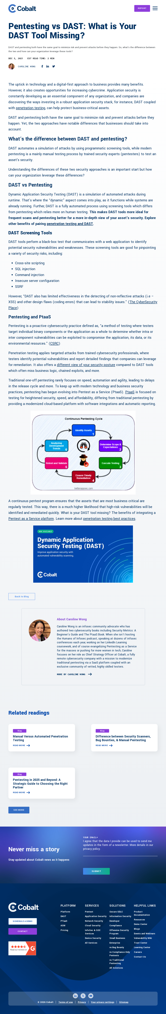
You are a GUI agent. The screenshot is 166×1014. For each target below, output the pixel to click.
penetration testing (30, 108)
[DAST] (63, 916)
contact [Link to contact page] (23, 931)
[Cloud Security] (92, 925)
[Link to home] (22, 8)
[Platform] (65, 912)
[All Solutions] (116, 968)
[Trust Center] (140, 943)
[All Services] (91, 943)
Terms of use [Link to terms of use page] (65, 1002)
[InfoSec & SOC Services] (96, 932)
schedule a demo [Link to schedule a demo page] (23, 921)
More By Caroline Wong (71, 674)
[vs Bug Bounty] (116, 947)
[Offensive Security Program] (120, 932)
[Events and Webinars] (144, 933)
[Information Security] (120, 916)
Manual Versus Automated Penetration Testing (40, 738)
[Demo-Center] (140, 924)
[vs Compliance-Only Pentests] (120, 954)
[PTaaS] (64, 921)
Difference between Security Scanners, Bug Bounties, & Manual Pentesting (123, 738)
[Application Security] (95, 916)
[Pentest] (89, 912)
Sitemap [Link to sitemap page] (123, 1002)
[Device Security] (93, 938)
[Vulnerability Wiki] (143, 938)
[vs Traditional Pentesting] (120, 962)
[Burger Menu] (155, 8)
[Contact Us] (140, 957)
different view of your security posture (86, 364)
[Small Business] (117, 938)
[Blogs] (137, 929)
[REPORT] (142, 8)
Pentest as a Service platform (31, 518)
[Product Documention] (145, 913)
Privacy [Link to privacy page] (82, 1002)
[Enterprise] (114, 943)
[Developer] (114, 921)
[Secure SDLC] (116, 912)
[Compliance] (115, 925)
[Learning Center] (142, 947)
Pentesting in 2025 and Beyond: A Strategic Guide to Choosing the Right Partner (40, 783)
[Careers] (138, 952)
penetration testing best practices (109, 518)
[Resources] (139, 920)
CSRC (54, 343)
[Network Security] (94, 921)
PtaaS (129, 392)
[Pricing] (64, 930)
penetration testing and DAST (70, 223)
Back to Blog (22, 596)
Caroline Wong (26, 66)
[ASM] (63, 925)
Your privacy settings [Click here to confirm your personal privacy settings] (102, 1002)
